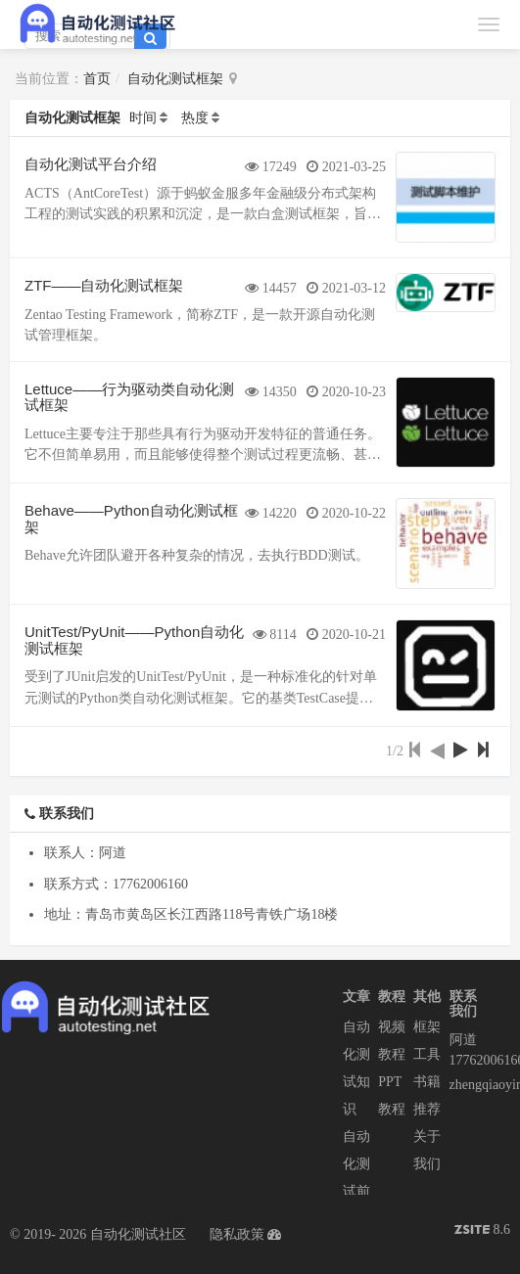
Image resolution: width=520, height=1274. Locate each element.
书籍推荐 (427, 1095)
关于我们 (427, 1150)
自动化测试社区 (138, 1234)
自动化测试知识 (356, 1068)
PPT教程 (391, 1095)
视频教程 (391, 1041)
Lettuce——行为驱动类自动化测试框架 (129, 397)
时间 (143, 118)
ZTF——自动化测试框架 (104, 285)
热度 (195, 118)
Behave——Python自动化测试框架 (131, 518)
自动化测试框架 (175, 78)
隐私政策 (237, 1234)
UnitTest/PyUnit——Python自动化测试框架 (134, 640)
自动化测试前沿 (356, 1177)
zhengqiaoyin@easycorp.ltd (467, 1084)
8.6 (482, 1231)
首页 (97, 78)
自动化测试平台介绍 (90, 164)
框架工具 (427, 1041)
